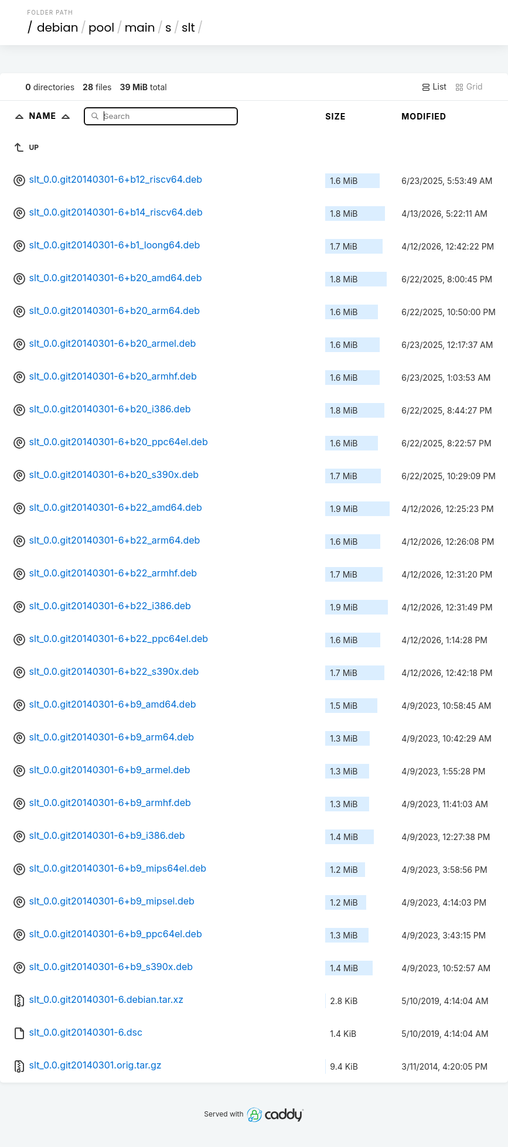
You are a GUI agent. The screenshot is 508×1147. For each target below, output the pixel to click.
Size (335, 116)
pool (101, 27)
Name (52, 116)
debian (58, 27)
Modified (423, 116)
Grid (469, 86)
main (140, 27)
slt (188, 27)
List (433, 86)
